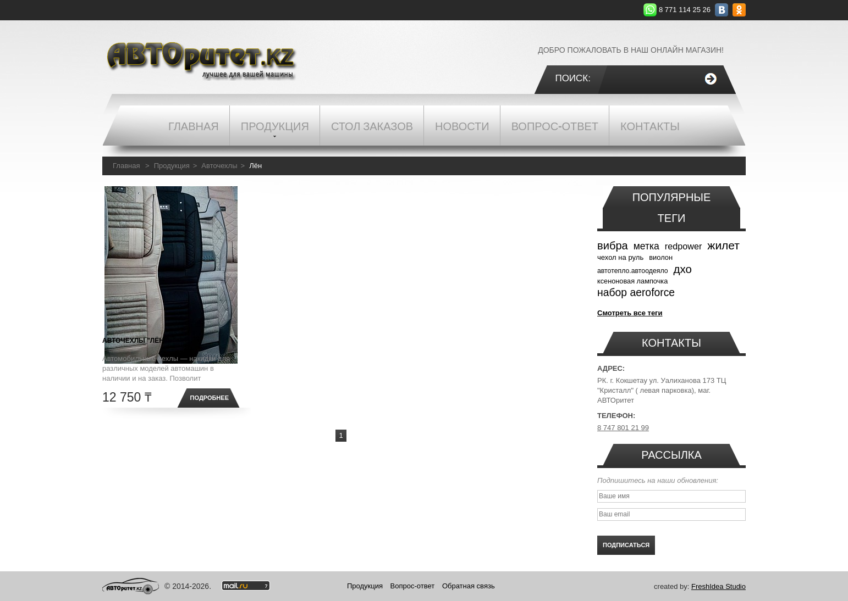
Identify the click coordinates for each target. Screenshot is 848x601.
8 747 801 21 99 (623, 428)
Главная (126, 166)
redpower (683, 246)
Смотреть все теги (630, 313)
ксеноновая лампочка (632, 281)
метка (646, 246)
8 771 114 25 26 (685, 9)
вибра (612, 246)
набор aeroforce (636, 292)
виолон (661, 257)
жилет (723, 245)
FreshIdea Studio (718, 586)
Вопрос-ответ (412, 586)
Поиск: (573, 78)
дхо (683, 269)
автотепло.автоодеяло (632, 271)
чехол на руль (620, 257)
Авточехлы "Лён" (134, 340)
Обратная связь (468, 586)
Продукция (172, 166)
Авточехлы (219, 166)
